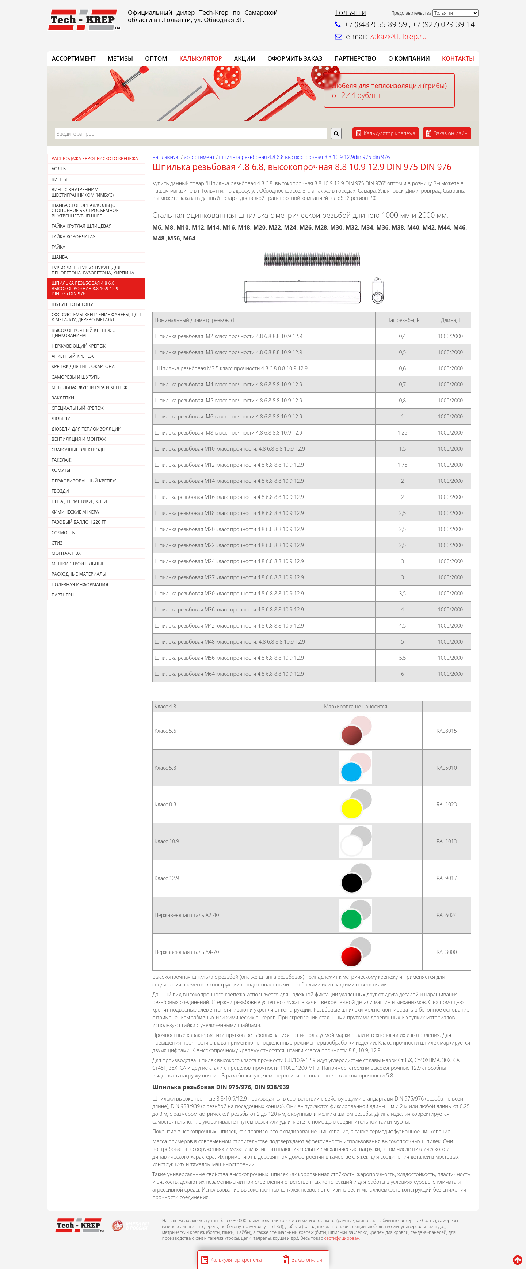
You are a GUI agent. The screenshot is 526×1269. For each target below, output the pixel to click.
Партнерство (355, 58)
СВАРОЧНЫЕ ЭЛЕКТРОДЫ (79, 450)
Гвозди (60, 491)
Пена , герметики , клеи (79, 501)
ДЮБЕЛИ (61, 418)
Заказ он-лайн (451, 133)
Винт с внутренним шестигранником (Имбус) (83, 192)
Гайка (58, 247)
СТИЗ (57, 543)
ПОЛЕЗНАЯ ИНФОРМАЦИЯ (80, 585)
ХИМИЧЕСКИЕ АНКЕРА (75, 512)
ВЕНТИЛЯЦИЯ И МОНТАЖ (79, 439)
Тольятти (350, 12)
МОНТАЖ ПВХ (66, 553)
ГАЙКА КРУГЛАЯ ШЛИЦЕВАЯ (81, 226)
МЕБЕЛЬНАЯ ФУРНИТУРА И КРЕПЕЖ (89, 387)
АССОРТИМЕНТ (74, 58)
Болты (59, 169)
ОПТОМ (156, 58)
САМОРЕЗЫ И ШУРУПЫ (76, 377)
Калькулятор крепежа (389, 133)
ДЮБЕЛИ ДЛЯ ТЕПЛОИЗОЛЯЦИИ (86, 429)
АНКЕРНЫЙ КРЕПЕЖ (73, 356)
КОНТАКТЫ (458, 58)
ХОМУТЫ (61, 470)
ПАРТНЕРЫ (63, 595)
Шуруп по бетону (72, 304)
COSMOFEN (64, 533)
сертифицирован (341, 1238)
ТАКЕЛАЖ (61, 460)
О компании (409, 58)
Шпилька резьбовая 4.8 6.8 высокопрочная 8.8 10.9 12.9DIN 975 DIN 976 (85, 288)
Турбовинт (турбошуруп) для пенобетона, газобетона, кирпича (93, 270)
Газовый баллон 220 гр (79, 522)
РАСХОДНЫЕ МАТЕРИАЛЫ (79, 574)
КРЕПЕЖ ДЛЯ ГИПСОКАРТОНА (83, 366)
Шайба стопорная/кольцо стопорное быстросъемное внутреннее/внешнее (85, 210)
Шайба (60, 257)
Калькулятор (200, 58)
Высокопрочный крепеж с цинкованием (83, 332)
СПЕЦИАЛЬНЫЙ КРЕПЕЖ (78, 408)
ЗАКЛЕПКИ (63, 398)
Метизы (120, 58)
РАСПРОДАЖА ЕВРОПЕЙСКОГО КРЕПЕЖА (95, 158)
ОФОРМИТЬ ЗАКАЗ (294, 58)
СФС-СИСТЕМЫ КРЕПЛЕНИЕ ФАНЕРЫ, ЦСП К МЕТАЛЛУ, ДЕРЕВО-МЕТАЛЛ (96, 317)
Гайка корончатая (74, 237)
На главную (166, 157)
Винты (59, 179)
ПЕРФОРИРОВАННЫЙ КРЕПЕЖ (84, 481)
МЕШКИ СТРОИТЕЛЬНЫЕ (78, 564)
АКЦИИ (244, 58)
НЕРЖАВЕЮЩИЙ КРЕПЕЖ (79, 346)
